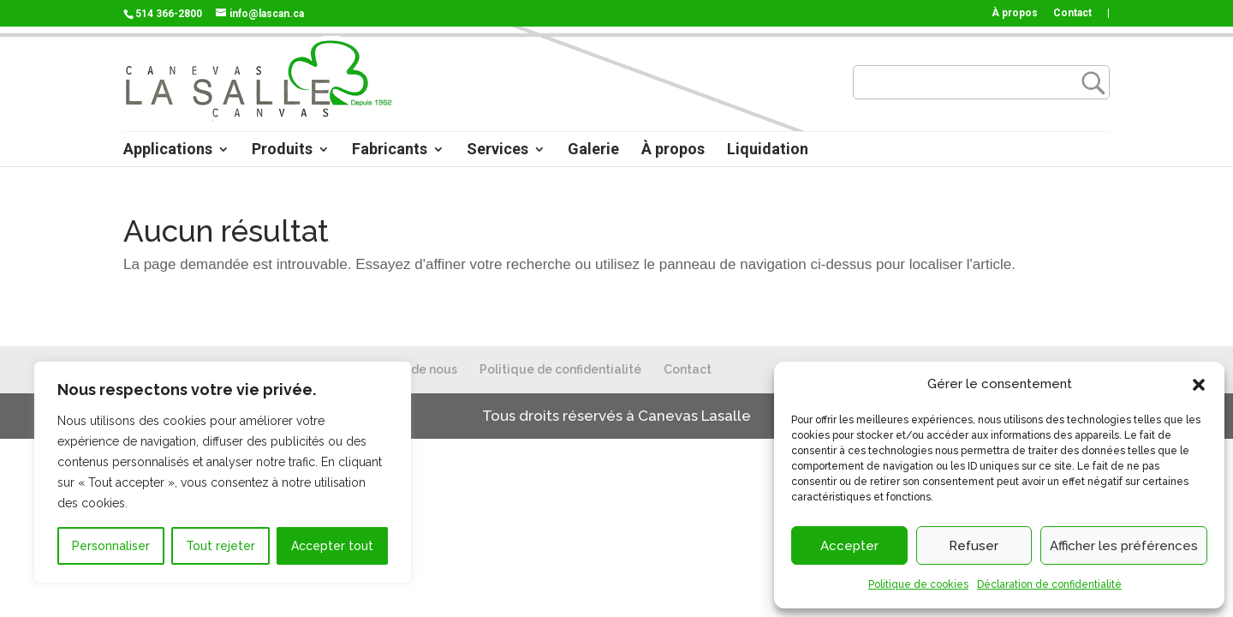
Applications (167, 150)
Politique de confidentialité (560, 369)
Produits (282, 150)
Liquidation (767, 150)
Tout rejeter (220, 546)
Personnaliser (111, 546)
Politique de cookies (918, 584)
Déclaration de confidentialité (1049, 584)
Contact (1072, 13)
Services (497, 150)
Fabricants (389, 150)
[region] (222, 472)
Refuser (973, 546)
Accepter (849, 546)
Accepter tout (332, 546)
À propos (1015, 13)
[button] (1198, 384)
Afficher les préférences (1124, 546)
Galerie (593, 150)
